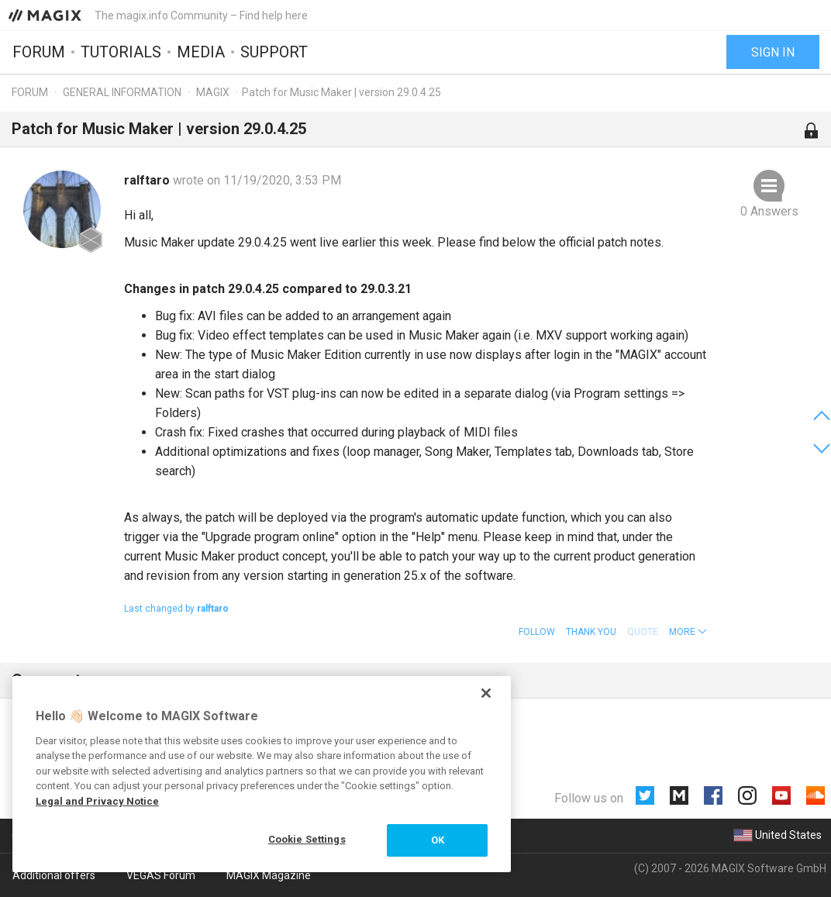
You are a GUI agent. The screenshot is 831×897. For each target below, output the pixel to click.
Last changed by (176, 608)
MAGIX (212, 92)
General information (122, 92)
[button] (688, 631)
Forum (38, 52)
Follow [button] (537, 631)
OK (437, 840)
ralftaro (148, 180)
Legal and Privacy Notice (97, 801)
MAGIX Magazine (268, 875)
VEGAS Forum (160, 875)
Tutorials (121, 52)
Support (274, 52)
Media (201, 52)
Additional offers (53, 875)
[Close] (486, 693)
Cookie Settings (307, 839)
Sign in (773, 52)
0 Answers (769, 211)
